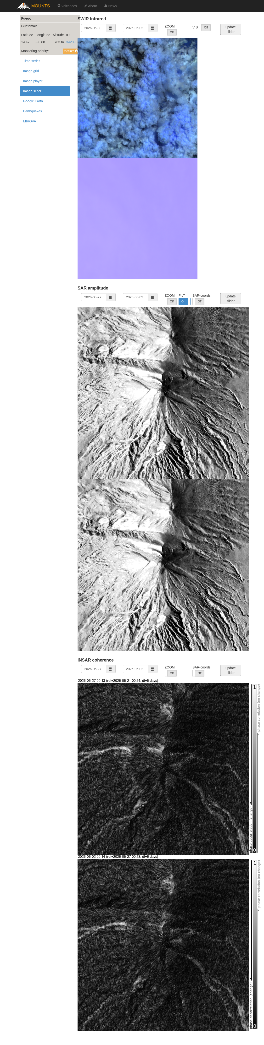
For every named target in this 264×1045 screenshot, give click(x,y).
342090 (72, 42)
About (90, 6)
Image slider (32, 91)
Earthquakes (32, 111)
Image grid (31, 71)
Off (172, 32)
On (183, 301)
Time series (31, 61)
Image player (33, 81)
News (110, 6)
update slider (230, 29)
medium (71, 51)
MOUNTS (40, 6)
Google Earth (33, 101)
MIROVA (29, 121)
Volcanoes (67, 6)
